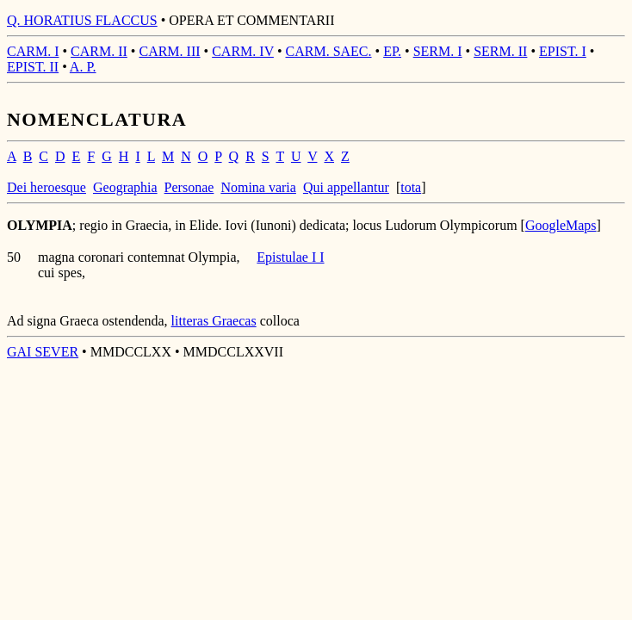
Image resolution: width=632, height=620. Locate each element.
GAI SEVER (42, 351)
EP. (392, 51)
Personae (189, 187)
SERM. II (500, 51)
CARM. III (169, 51)
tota (410, 187)
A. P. (83, 66)
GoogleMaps (561, 225)
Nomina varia (258, 187)
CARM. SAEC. (329, 51)
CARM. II (99, 51)
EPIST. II (33, 66)
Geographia (125, 187)
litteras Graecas (214, 320)
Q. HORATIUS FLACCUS (82, 20)
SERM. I (437, 51)
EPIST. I (562, 51)
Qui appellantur (346, 187)
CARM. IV (243, 51)
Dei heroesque (46, 187)
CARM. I (33, 51)
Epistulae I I (290, 257)
